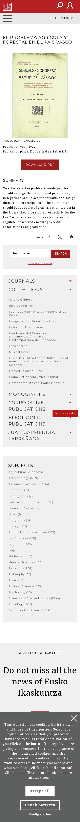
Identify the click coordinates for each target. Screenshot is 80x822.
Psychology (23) (20, 592)
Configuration (40, 814)
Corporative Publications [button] (40, 406)
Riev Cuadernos (21, 305)
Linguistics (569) (20, 544)
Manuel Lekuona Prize (25, 370)
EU (56, 18)
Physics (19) (16, 580)
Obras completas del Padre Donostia (36, 382)
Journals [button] (40, 281)
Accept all (40, 791)
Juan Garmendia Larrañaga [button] (40, 436)
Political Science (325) (25, 586)
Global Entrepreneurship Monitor (33, 376)
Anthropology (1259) (23, 478)
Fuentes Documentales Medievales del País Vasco (38, 313)
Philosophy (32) (19, 574)
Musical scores (20, 352)
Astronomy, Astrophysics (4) (28, 484)
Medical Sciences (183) (25, 562)
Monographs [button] (40, 394)
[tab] (40, 281)
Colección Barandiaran (26, 327)
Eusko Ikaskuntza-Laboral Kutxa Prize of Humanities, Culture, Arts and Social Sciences (38, 361)
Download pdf (39, 165)
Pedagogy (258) (20, 568)
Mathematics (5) (20, 556)
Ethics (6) (15, 514)
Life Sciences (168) (22, 538)
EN (72, 18)
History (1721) (17, 526)
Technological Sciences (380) (30, 610)
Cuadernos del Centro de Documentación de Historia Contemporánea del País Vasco (32, 336)
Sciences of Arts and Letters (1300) (34, 598)
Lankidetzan (18, 345)
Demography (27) (21, 496)
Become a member (65, 413)
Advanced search (40, 263)
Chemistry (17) (18, 490)
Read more (37, 773)
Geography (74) (20, 520)
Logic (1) (14, 550)
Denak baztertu (40, 805)
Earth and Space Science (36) (30, 502)
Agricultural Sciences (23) (27, 471)
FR (67, 18)
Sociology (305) (20, 604)
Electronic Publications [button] (40, 421)
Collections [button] (40, 289)
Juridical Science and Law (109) (31, 532)
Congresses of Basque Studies (31, 321)
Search (60, 253)
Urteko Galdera (20, 299)
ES (62, 18)
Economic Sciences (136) (26, 508)
